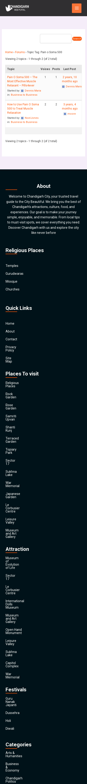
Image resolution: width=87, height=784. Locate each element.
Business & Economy (21, 647)
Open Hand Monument (22, 539)
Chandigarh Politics (20, 655)
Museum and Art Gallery (23, 478)
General (11, 702)
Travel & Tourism (18, 749)
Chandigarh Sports (19, 663)
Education (13, 679)
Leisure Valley (16, 471)
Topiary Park (15, 423)
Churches (12, 289)
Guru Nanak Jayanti (20, 592)
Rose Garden (15, 392)
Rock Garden (15, 384)
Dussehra (12, 599)
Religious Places (17, 376)
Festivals (12, 742)
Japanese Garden (19, 455)
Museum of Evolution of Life (26, 500)
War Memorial (16, 447)
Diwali (10, 615)
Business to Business (24, 94)
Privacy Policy (16, 347)
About (10, 331)
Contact (11, 339)
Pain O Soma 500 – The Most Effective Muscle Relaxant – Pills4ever (22, 81)
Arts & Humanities (19, 639)
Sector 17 (13, 431)
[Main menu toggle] (76, 8)
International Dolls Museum (25, 523)
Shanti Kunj (14, 408)
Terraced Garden (18, 416)
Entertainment (16, 687)
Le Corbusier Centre (20, 463)
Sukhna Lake (15, 439)
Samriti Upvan (16, 400)
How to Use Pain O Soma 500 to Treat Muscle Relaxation (23, 108)
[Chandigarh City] (17, 8)
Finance (11, 694)
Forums (20, 52)
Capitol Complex (17, 562)
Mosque (11, 281)
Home (9, 52)
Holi (8, 607)
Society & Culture (18, 734)
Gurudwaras (14, 273)
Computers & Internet (21, 671)
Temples (12, 266)
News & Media (16, 718)
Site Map (12, 355)
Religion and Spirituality (23, 726)
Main (9, 757)
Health (10, 710)
